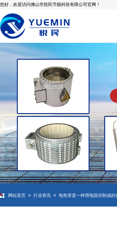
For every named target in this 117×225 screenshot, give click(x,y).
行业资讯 (42, 195)
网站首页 (17, 195)
